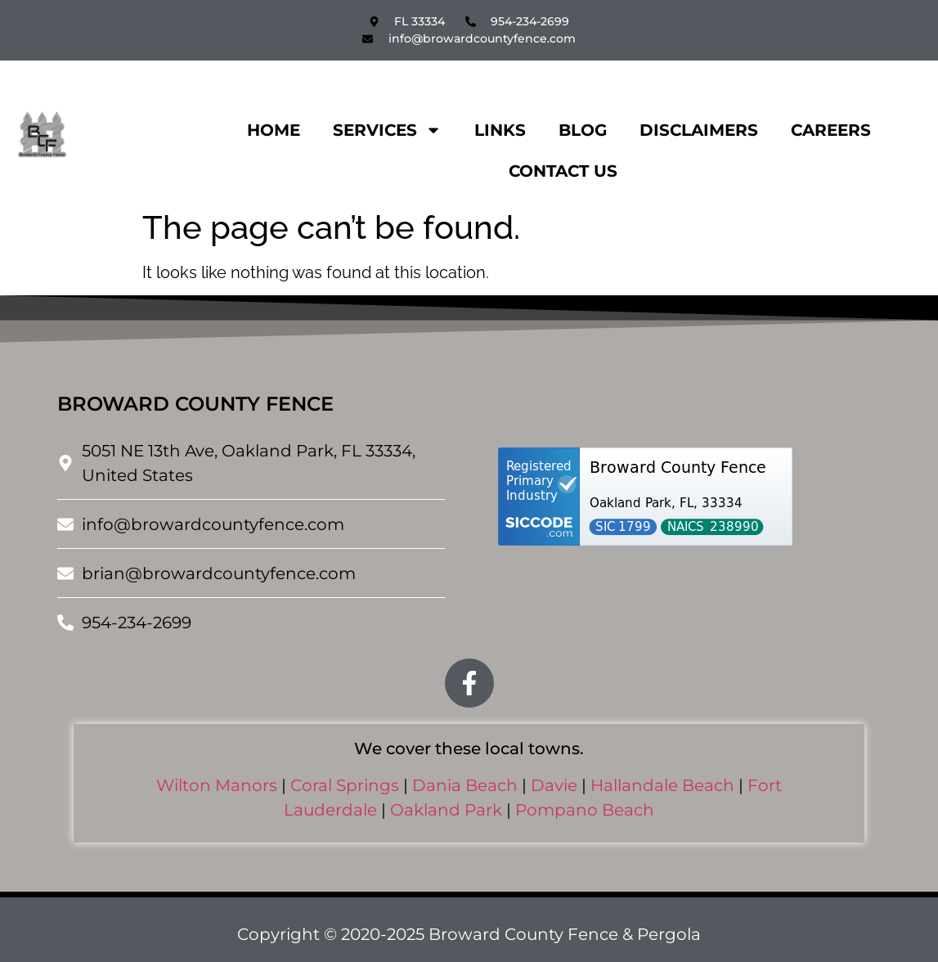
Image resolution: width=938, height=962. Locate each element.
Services (387, 130)
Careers (831, 130)
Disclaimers (699, 130)
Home (273, 130)
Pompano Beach (584, 810)
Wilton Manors (216, 785)
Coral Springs (344, 785)
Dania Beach (465, 785)
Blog (583, 130)
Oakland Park (446, 810)
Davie (554, 785)
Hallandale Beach (662, 785)
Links (500, 130)
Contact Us (563, 171)
